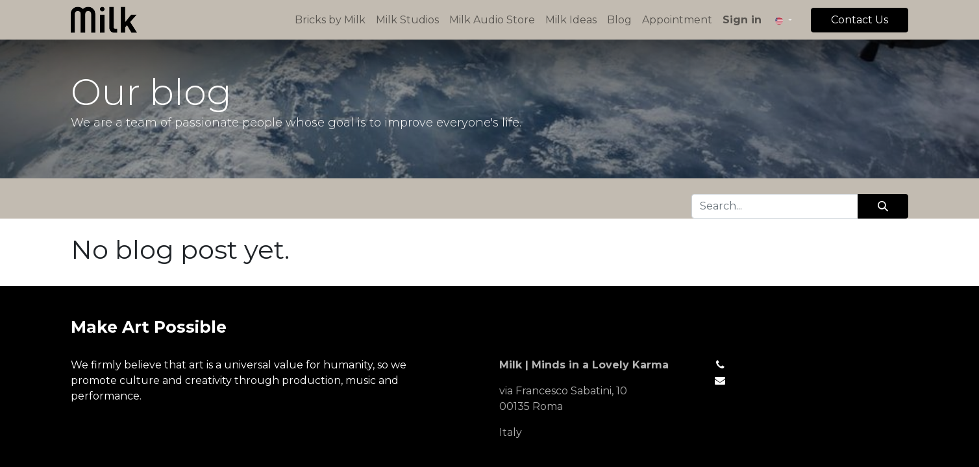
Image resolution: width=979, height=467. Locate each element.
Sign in (742, 20)
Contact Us (859, 20)
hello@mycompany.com (795, 380)
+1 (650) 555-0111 (772, 365)
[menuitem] (330, 20)
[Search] (883, 206)
